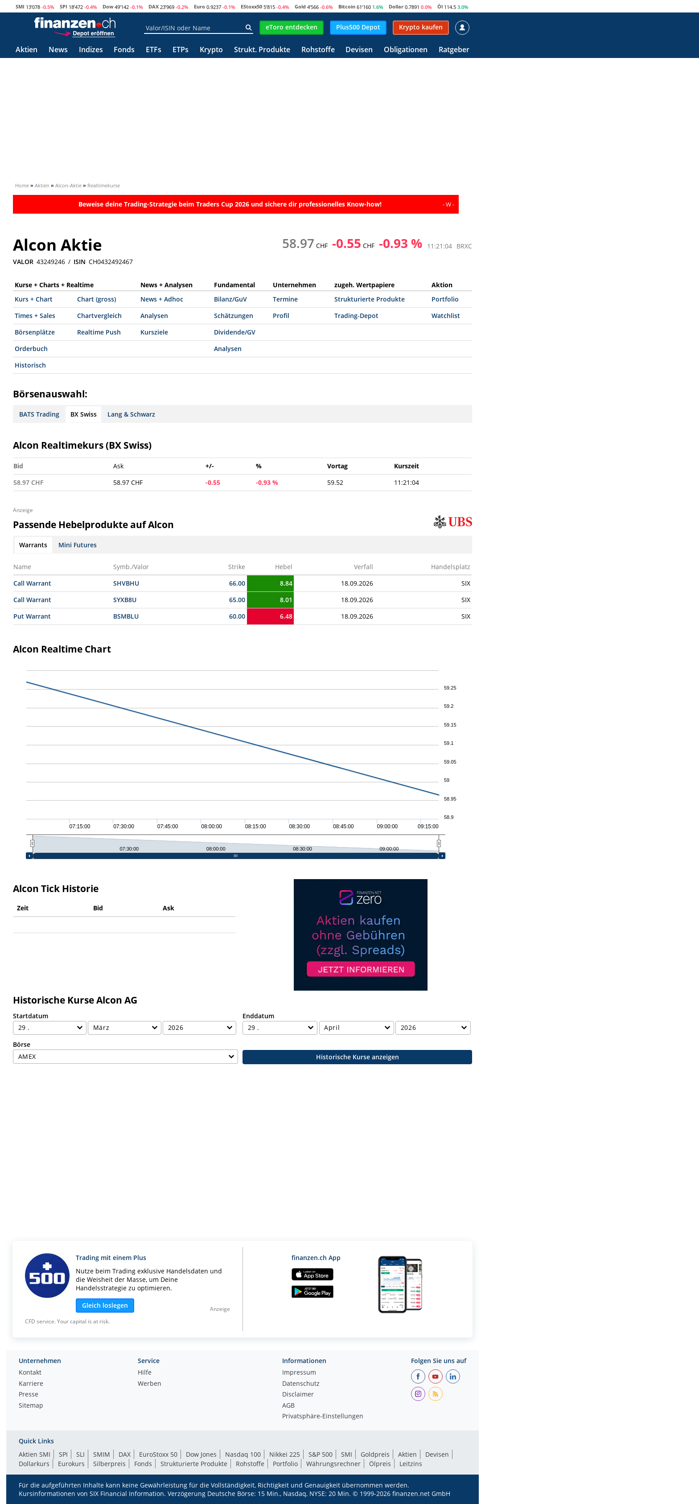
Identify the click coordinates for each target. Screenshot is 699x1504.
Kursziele (154, 332)
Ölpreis (380, 1463)
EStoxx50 (251, 6)
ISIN (80, 262)
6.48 (286, 616)
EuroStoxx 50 (158, 1454)
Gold (300, 6)
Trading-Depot (356, 315)
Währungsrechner (333, 1463)
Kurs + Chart (34, 299)
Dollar (396, 6)
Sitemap (31, 1405)
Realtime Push (99, 332)
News (58, 50)
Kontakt (30, 1372)
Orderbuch (31, 348)
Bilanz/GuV (230, 299)
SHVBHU (126, 583)
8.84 (286, 583)
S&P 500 (320, 1454)
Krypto (211, 50)
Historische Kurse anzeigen (357, 1057)
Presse (28, 1394)
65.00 (237, 599)
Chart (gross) (96, 299)
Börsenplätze (35, 332)
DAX (153, 6)
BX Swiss (83, 414)
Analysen (154, 315)
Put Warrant (32, 616)
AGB (288, 1405)
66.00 (237, 583)
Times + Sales (35, 315)
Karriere (31, 1384)
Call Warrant (32, 583)
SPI (63, 6)
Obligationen (406, 50)
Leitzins (410, 1463)
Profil (281, 315)
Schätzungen (233, 315)
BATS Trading (39, 414)
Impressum (299, 1372)
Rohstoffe (318, 50)
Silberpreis (109, 1463)
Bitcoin (346, 6)
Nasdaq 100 (243, 1454)
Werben (149, 1384)
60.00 (237, 616)
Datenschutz (301, 1384)
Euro (199, 6)
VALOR (23, 262)
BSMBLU (126, 616)
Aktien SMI (34, 1454)
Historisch (30, 365)
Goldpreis (375, 1454)
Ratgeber (454, 50)
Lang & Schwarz (131, 414)
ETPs (181, 50)
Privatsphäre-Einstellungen (322, 1416)
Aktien (26, 50)
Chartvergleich (99, 315)
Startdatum (30, 1016)
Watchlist (446, 315)
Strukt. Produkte (262, 50)
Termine (285, 299)
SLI (80, 1454)
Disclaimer (298, 1394)
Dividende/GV (234, 332)
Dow (108, 6)
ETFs (153, 50)
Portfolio (445, 299)
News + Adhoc (161, 299)
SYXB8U (124, 599)
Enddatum (258, 1016)
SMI (20, 6)
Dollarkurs (34, 1463)
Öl (440, 6)
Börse (21, 1044)
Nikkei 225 (284, 1454)
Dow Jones (201, 1454)
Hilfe (145, 1372)
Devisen (359, 50)
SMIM (101, 1454)
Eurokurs (71, 1463)
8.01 (286, 599)
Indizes (91, 50)
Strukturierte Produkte (369, 299)
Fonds (124, 50)
